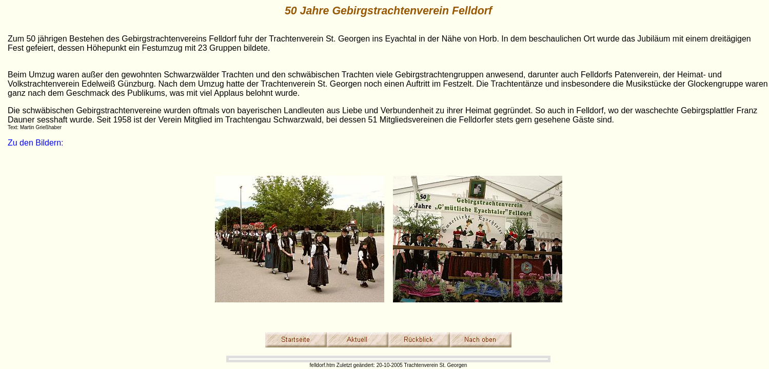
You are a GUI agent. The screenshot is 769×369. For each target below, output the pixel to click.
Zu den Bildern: (36, 142)
